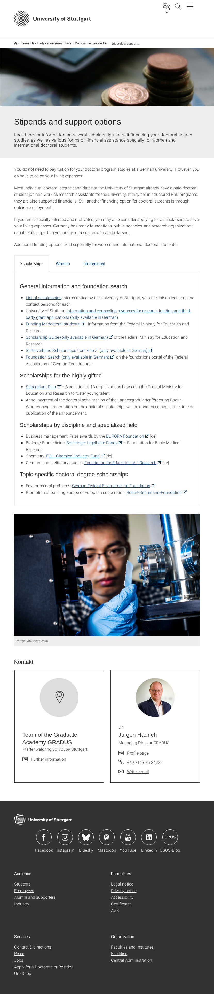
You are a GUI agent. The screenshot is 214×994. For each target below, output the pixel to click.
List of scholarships (43, 294)
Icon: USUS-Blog (170, 834)
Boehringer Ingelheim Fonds (91, 439)
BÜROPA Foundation (124, 432)
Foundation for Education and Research (120, 459)
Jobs (18, 956)
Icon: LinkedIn (149, 834)
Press (19, 950)
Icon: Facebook (44, 834)
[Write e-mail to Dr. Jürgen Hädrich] (133, 768)
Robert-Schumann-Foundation (154, 489)
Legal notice (122, 880)
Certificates (121, 900)
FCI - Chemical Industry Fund (73, 452)
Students (22, 880)
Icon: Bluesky (86, 834)
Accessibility (122, 893)
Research (24, 41)
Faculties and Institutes (132, 943)
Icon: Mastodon (107, 834)
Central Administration (131, 956)
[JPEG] (107, 572)
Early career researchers (51, 41)
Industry (21, 900)
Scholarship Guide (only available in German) (67, 333)
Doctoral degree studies (88, 41)
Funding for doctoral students (53, 320)
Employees (24, 887)
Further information (48, 755)
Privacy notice (124, 887)
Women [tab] (63, 260)
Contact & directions (32, 943)
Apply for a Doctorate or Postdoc (43, 963)
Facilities (119, 950)
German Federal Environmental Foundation (111, 482)
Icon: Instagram (65, 834)
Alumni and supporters (35, 893)
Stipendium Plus (41, 383)
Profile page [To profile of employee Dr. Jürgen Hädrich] (138, 749)
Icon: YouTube (128, 834)
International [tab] (93, 260)
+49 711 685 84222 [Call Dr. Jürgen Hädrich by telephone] (145, 759)
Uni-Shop (22, 970)
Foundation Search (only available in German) (67, 353)
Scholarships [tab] (32, 260)
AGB (115, 907)
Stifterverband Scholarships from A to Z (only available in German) (86, 347)
